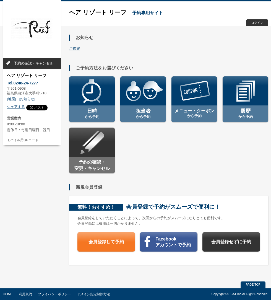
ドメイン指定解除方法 (93, 294)
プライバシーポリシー (54, 294)
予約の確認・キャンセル (33, 63)
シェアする (16, 107)
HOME (8, 294)
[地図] (11, 99)
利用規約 (25, 294)
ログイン (257, 22)
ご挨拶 (74, 48)
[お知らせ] (27, 99)
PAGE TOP (253, 284)
